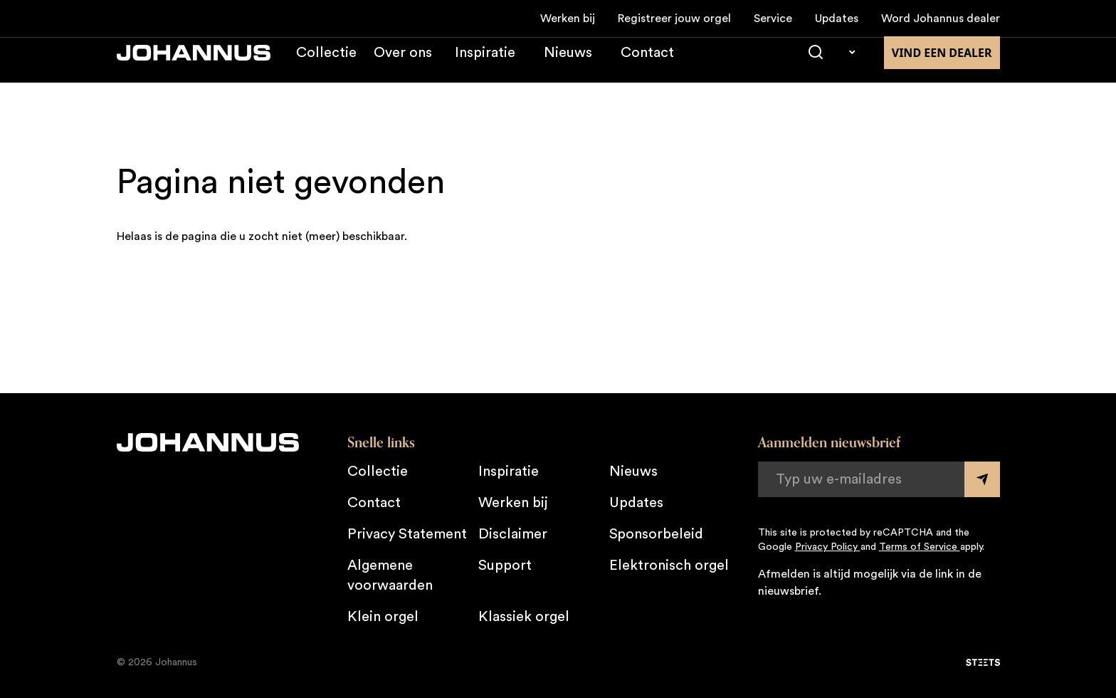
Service (773, 18)
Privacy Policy (827, 547)
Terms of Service (919, 547)
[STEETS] (983, 662)
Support (505, 565)
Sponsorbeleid (656, 534)
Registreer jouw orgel (674, 18)
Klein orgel (382, 617)
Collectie (326, 67)
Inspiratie (485, 67)
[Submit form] (982, 479)
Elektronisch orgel (669, 565)
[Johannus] (193, 67)
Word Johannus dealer (940, 18)
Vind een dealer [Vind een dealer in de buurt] (942, 67)
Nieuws (568, 67)
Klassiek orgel (523, 617)
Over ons (403, 67)
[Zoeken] (816, 67)
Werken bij (567, 18)
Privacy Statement (407, 534)
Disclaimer (512, 534)
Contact (647, 67)
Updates (836, 18)
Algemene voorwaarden (390, 575)
